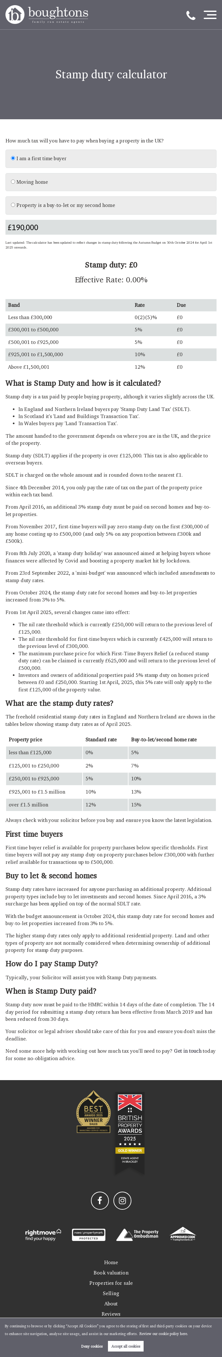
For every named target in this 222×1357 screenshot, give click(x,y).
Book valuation (110, 1273)
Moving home (29, 182)
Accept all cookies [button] (125, 1346)
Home (111, 1262)
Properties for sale (111, 1283)
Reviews (111, 1314)
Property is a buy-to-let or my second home (63, 205)
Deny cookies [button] (92, 1346)
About (111, 1304)
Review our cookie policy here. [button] (163, 1334)
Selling (111, 1293)
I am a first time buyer (39, 158)
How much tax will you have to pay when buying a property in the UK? (84, 141)
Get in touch (187, 1051)
